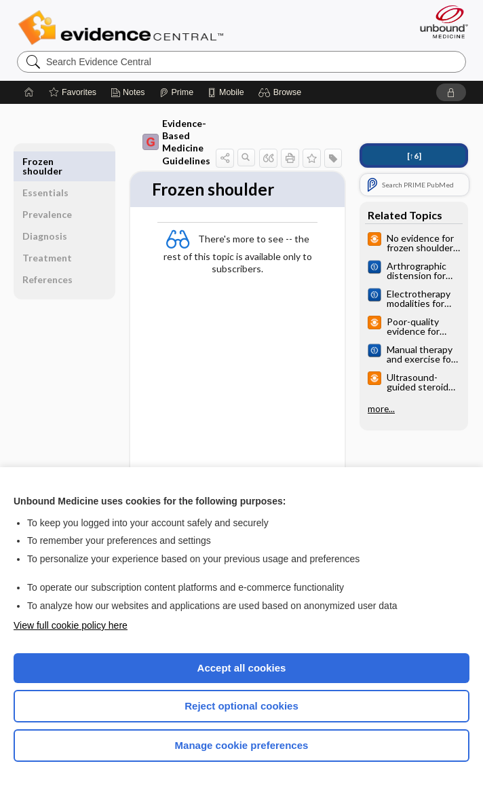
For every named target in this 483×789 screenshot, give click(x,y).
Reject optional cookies (241, 706)
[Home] (29, 92)
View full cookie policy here (71, 625)
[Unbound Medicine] (439, 21)
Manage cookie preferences (242, 745)
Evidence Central (124, 28)
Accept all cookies (241, 668)
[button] (281, 92)
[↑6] (414, 156)
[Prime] (176, 92)
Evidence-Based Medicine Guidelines (176, 141)
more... (381, 408)
